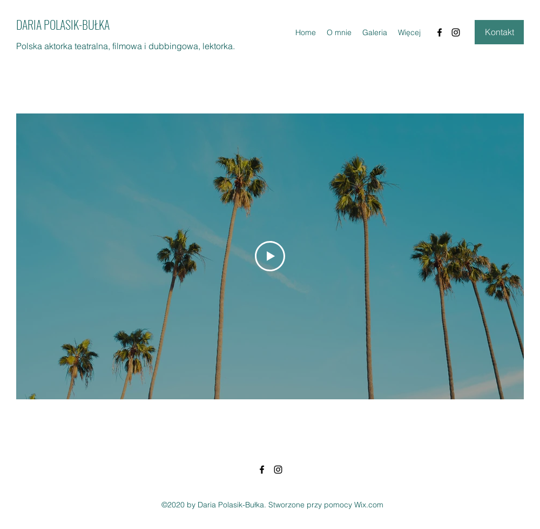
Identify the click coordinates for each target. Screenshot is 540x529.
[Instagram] (455, 32)
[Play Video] (270, 256)
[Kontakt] (499, 32)
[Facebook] (439, 32)
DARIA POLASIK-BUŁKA (63, 24)
